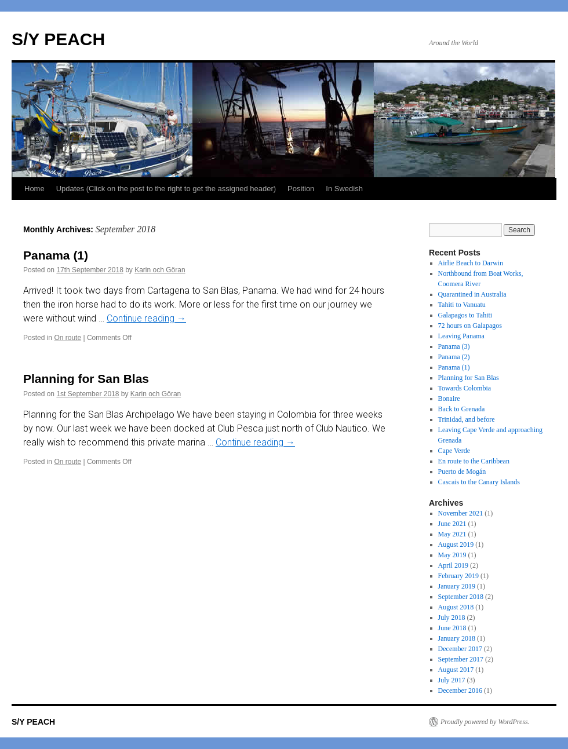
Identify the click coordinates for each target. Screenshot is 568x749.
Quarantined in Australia (472, 294)
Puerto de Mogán (462, 471)
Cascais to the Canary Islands (479, 482)
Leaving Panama (461, 336)
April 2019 (453, 565)
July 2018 (451, 617)
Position (300, 188)
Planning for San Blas (86, 378)
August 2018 (456, 607)
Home (34, 188)
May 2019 (452, 555)
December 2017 (460, 649)
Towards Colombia (464, 388)
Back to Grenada (461, 409)
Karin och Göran (159, 270)
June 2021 (452, 524)
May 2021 (452, 534)
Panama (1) (55, 255)
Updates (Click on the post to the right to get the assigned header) (166, 188)
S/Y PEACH (58, 39)
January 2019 (456, 586)
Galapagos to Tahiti (465, 315)
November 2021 (460, 513)
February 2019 (458, 576)
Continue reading (146, 318)
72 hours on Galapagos (470, 325)
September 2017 (460, 659)
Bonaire (449, 398)
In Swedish (344, 188)
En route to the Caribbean (473, 461)
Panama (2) (454, 357)
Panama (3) (454, 346)
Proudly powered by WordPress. (485, 722)
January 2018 (456, 638)
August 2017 (456, 670)
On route (67, 338)
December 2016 (460, 690)
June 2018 (452, 628)
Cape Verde (454, 451)
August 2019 (456, 544)
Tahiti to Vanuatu (462, 305)
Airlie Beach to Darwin (470, 263)
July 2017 (451, 680)
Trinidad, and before (466, 419)
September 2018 (460, 597)
